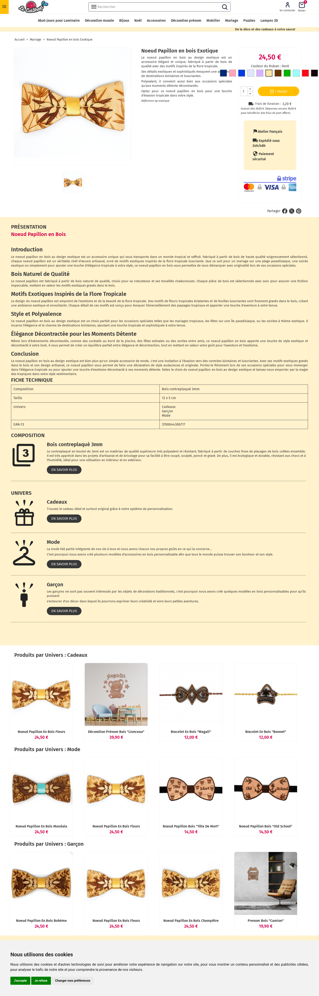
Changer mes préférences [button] (72, 980)
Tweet (291, 211)
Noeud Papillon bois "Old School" (265, 826)
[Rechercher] (160, 6)
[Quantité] (244, 91)
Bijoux (124, 20)
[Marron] (278, 74)
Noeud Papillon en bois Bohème (41, 921)
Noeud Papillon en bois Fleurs (41, 732)
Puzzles (249, 20)
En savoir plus (64, 470)
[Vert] (287, 74)
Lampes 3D (269, 20)
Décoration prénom (186, 20)
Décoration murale (99, 20)
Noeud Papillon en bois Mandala (41, 826)
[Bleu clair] (296, 74)
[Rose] (232, 74)
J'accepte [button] (20, 980)
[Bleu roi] (241, 74)
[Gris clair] (250, 74)
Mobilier (213, 20)
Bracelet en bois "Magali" (191, 732)
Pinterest (298, 211)
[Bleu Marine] (223, 74)
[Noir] (314, 74)
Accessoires (156, 20)
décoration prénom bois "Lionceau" (116, 732)
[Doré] (268, 74)
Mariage (231, 20)
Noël (138, 20)
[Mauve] (259, 74)
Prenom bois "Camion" (266, 921)
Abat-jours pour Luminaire (59, 20)
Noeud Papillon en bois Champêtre (191, 921)
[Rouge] (305, 74)
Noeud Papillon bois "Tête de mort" (191, 826)
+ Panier (278, 91)
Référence (147, 100)
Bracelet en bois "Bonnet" (265, 732)
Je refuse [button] (41, 980)
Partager (284, 211)
